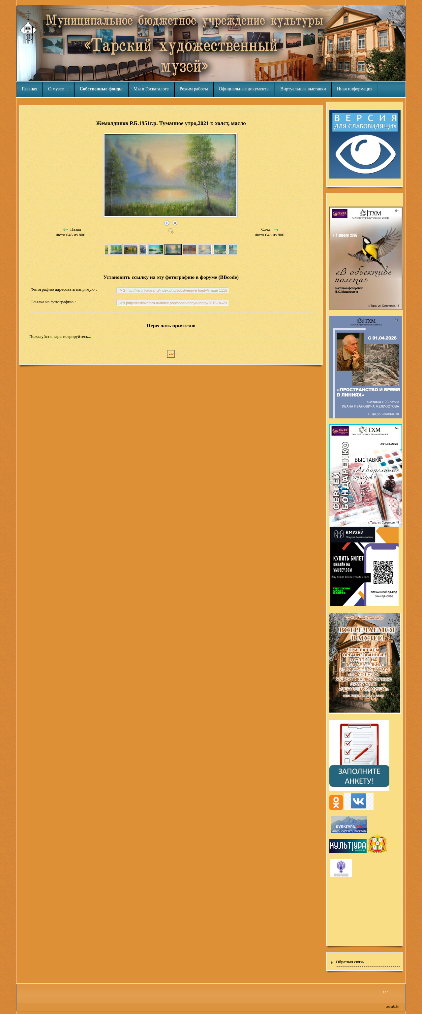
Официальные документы (244, 88)
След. (266, 229)
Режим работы (194, 88)
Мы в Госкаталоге (151, 88)
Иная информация (355, 88)
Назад (75, 229)
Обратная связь (350, 961)
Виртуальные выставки (303, 88)
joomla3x (392, 1006)
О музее (56, 88)
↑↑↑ (385, 991)
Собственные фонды (101, 88)
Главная (29, 88)
